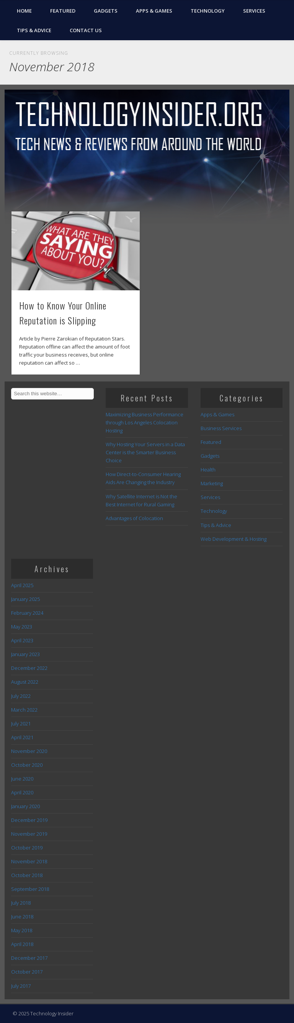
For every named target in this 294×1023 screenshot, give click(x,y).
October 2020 (26, 764)
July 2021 (21, 723)
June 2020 (22, 778)
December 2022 (29, 668)
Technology (208, 10)
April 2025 (22, 585)
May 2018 (21, 930)
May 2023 (21, 626)
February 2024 (27, 612)
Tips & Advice (34, 30)
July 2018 (21, 902)
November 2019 (29, 833)
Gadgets (106, 10)
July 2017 (21, 985)
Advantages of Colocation (134, 518)
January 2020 (25, 806)
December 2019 (29, 820)
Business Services (221, 428)
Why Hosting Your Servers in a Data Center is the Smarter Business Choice (145, 452)
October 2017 (26, 971)
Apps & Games (154, 10)
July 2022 (21, 695)
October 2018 (26, 875)
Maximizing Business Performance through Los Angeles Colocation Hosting (144, 422)
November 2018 (29, 861)
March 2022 (24, 709)
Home (24, 10)
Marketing (212, 483)
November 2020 (29, 751)
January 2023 (25, 654)
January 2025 (25, 599)
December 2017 (29, 957)
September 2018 (30, 889)
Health (208, 469)
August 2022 (24, 681)
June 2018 (22, 916)
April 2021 (22, 737)
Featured (62, 10)
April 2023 (22, 640)
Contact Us (86, 30)
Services (254, 10)
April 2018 (22, 944)
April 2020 (22, 792)
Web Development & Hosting (233, 538)
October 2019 (26, 847)
